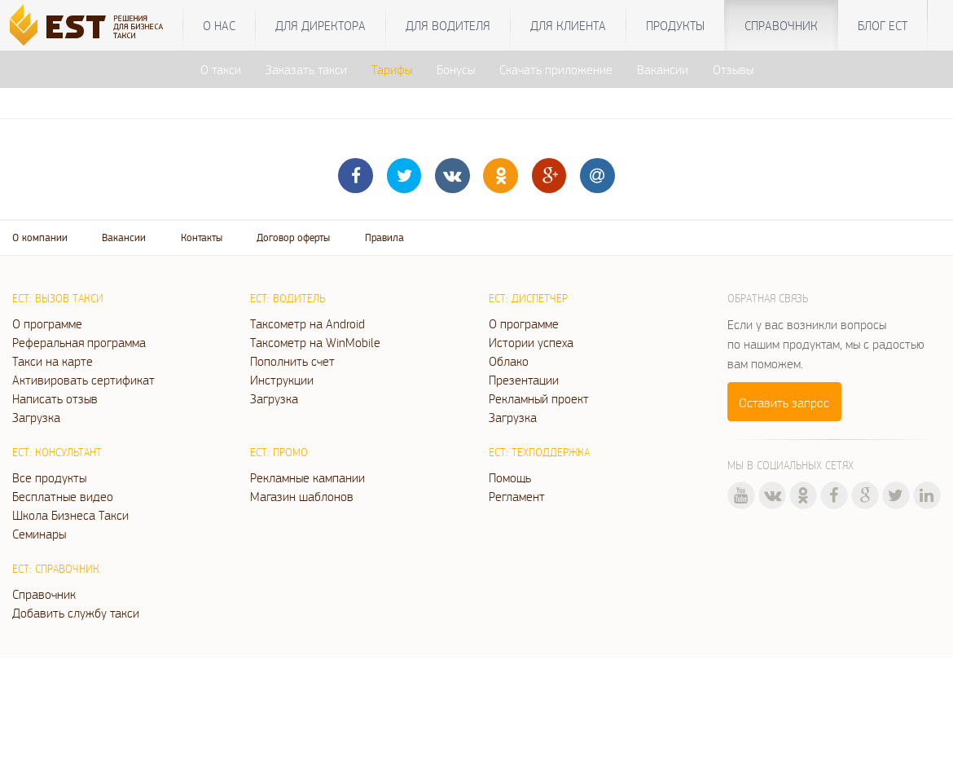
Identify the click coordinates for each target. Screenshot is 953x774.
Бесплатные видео (62, 496)
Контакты (201, 237)
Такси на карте (52, 361)
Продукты (675, 25)
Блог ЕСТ (882, 25)
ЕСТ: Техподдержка (539, 452)
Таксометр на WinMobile (315, 342)
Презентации (524, 380)
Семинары (39, 534)
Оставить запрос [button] (784, 402)
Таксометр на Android (307, 323)
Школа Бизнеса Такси (70, 515)
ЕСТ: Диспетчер (528, 298)
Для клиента (568, 25)
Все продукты (49, 477)
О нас (219, 25)
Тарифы (391, 69)
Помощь (510, 477)
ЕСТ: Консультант (57, 452)
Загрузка (36, 417)
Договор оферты (293, 237)
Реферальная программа (79, 342)
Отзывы (733, 69)
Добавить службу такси (75, 613)
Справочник (781, 25)
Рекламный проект (539, 398)
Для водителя (448, 25)
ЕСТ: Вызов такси (57, 298)
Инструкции (282, 380)
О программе (47, 323)
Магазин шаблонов (302, 496)
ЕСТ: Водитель (287, 298)
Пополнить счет (292, 361)
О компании (40, 237)
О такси (220, 69)
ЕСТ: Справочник (55, 568)
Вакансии (662, 69)
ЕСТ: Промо (279, 452)
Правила (384, 237)
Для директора (320, 25)
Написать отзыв (55, 398)
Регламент (517, 496)
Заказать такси (306, 69)
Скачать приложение (556, 69)
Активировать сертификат (83, 380)
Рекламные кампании (307, 477)
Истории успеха (531, 342)
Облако (509, 361)
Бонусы (456, 69)
